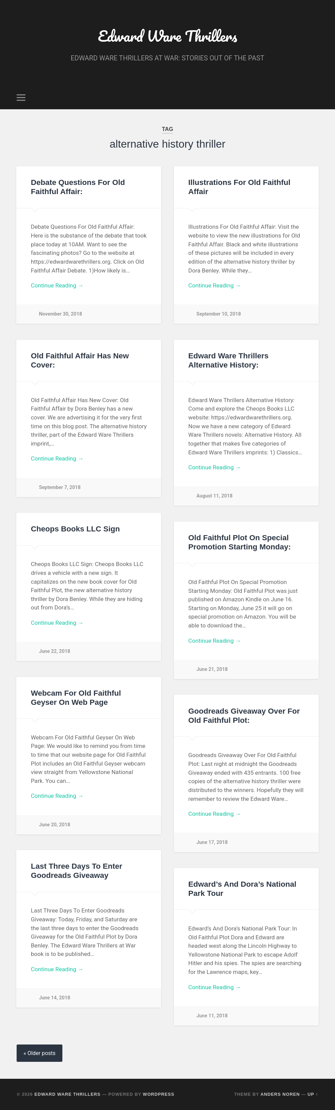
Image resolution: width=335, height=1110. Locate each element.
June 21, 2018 (212, 669)
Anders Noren (280, 1094)
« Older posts (39, 1053)
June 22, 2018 (54, 651)
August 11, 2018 (214, 496)
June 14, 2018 (54, 998)
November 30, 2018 (60, 314)
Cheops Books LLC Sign (75, 529)
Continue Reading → (57, 285)
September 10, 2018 (218, 314)
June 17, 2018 (212, 842)
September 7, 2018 (60, 487)
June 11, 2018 (212, 1016)
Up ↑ (313, 1094)
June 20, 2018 (54, 825)
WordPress (158, 1094)
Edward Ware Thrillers (167, 36)
